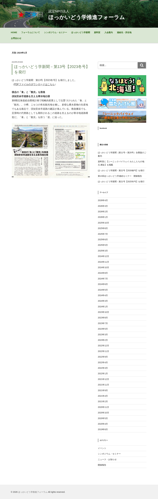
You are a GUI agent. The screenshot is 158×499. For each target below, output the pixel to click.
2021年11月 (103, 385)
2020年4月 (103, 424)
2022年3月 (103, 368)
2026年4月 (103, 200)
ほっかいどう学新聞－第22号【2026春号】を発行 (121, 170)
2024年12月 (103, 256)
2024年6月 (103, 284)
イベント (102, 448)
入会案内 (108, 32)
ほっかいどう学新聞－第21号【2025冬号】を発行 (121, 181)
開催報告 (102, 465)
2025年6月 (103, 239)
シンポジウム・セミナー (55, 32)
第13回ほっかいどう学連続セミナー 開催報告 (120, 176)
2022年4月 (103, 362)
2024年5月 (103, 290)
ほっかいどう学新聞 (80, 32)
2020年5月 (103, 418)
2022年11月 (103, 351)
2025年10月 (103, 223)
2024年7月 (103, 278)
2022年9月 (103, 357)
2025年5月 (103, 245)
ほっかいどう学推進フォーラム (32, 492)
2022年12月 (103, 345)
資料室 (97, 32)
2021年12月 (103, 379)
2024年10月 (103, 267)
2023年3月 (103, 334)
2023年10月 (103, 312)
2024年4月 (103, 295)
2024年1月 (103, 306)
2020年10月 (103, 412)
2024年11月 (103, 262)
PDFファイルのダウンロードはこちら (34, 84)
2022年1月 (103, 373)
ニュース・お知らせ (107, 459)
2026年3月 (103, 206)
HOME (14, 32)
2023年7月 (103, 323)
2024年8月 (103, 273)
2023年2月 (103, 340)
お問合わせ (16, 38)
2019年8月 (103, 429)
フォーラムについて (30, 32)
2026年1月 (103, 217)
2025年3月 (103, 251)
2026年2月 (103, 211)
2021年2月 (103, 401)
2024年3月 (103, 301)
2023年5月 (103, 329)
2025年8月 (103, 228)
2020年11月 (103, 407)
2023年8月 (103, 317)
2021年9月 (103, 390)
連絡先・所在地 (124, 32)
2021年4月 (103, 396)
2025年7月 (103, 234)
